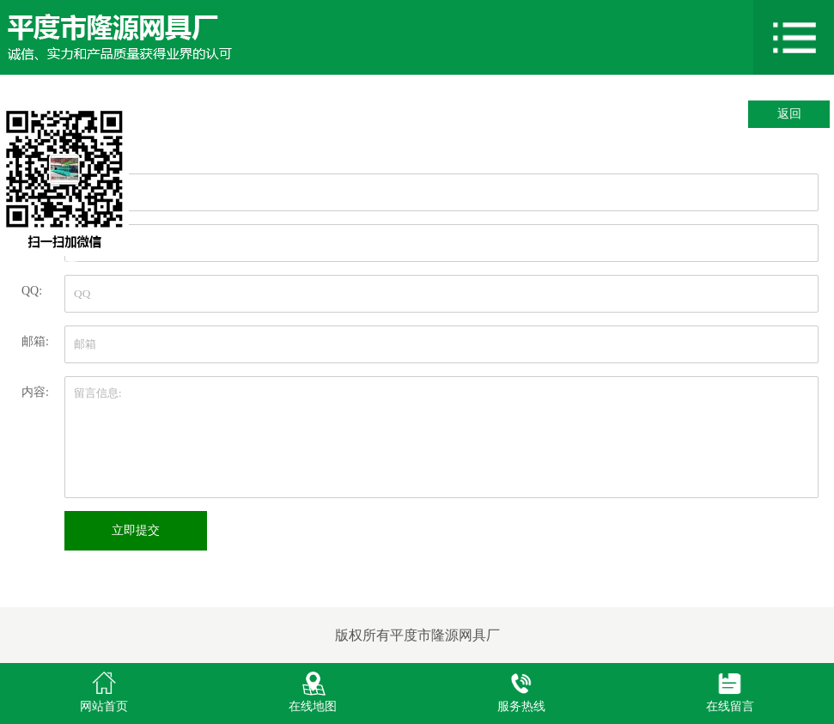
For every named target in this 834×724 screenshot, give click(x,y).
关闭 (64, 264)
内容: (35, 392)
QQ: (31, 290)
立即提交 (136, 530)
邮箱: (35, 341)
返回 (789, 113)
